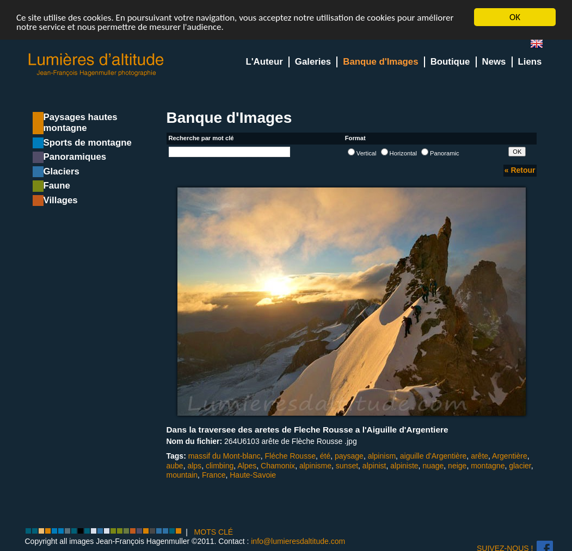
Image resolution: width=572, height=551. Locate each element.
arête (479, 456)
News (494, 62)
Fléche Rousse (290, 456)
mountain (182, 475)
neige (457, 465)
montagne (488, 465)
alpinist (374, 465)
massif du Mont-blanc (224, 456)
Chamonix (278, 465)
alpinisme (315, 465)
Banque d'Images (380, 62)
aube (175, 465)
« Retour (520, 170)
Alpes (246, 465)
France (214, 475)
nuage (433, 465)
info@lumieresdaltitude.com (298, 541)
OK (514, 17)
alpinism (382, 456)
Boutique (450, 62)
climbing (219, 465)
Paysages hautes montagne (81, 122)
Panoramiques (75, 157)
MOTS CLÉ (213, 532)
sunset (347, 465)
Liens (530, 62)
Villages (61, 200)
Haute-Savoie (253, 475)
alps (194, 465)
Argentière (509, 456)
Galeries (313, 62)
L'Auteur (263, 62)
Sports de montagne (88, 142)
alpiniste (404, 465)
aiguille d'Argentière (433, 456)
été (325, 456)
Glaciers (61, 171)
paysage (349, 456)
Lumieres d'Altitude (96, 65)
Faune (57, 185)
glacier (520, 465)
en (541, 46)
